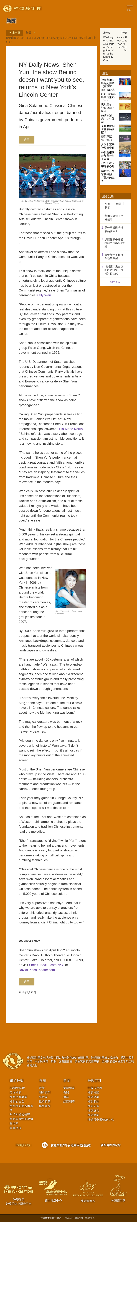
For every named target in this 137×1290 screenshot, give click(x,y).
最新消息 (69, 1155)
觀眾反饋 (45, 1169)
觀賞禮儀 (15, 1195)
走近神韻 (15, 1160)
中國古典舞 (95, 1155)
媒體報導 (45, 1173)
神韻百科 (95, 1148)
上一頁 (13, 33)
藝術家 (14, 1191)
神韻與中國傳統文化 (101, 1187)
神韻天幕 (93, 1173)
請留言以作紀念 (111, 1213)
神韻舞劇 (93, 1182)
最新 (42, 1155)
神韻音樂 (93, 1160)
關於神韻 (17, 1148)
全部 (107, 203)
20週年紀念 (17, 1155)
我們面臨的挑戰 (20, 1182)
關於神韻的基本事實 (21, 1175)
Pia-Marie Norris (31, 446)
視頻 (42, 1148)
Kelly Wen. (61, 300)
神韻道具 (93, 1178)
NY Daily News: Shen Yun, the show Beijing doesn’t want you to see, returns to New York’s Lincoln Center (51, 40)
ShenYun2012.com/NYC (57, 1032)
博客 (107, 207)
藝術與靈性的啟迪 (21, 1186)
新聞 (28, 33)
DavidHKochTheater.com (38, 1037)
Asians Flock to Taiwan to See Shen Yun (122, 44)
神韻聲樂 (93, 1164)
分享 (26, 140)
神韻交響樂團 (18, 1164)
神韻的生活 (17, 1169)
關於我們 (45, 1160)
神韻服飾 (93, 1169)
